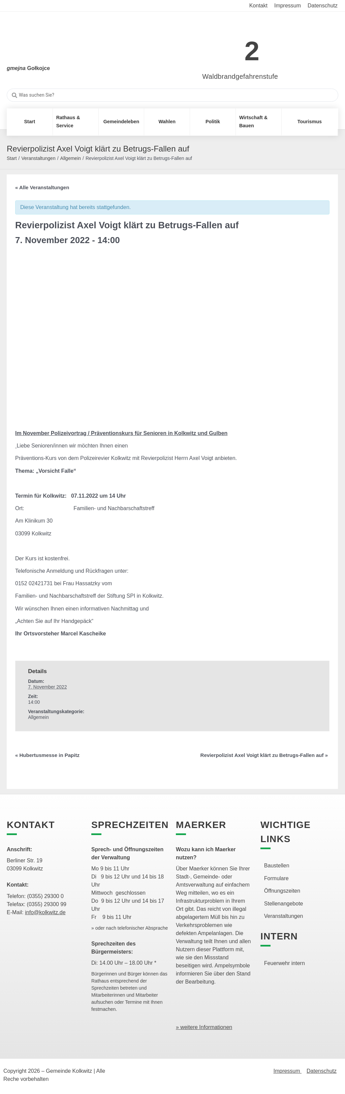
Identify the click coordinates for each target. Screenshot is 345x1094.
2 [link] (252, 51)
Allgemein (70, 158)
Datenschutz (322, 1071)
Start (12, 158)
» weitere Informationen (204, 1027)
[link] (230, 47)
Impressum (287, 1071)
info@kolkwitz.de (45, 912)
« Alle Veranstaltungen (42, 187)
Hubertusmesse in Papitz (47, 755)
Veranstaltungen (38, 158)
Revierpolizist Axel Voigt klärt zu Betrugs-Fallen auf (264, 755)
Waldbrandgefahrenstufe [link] (240, 76)
